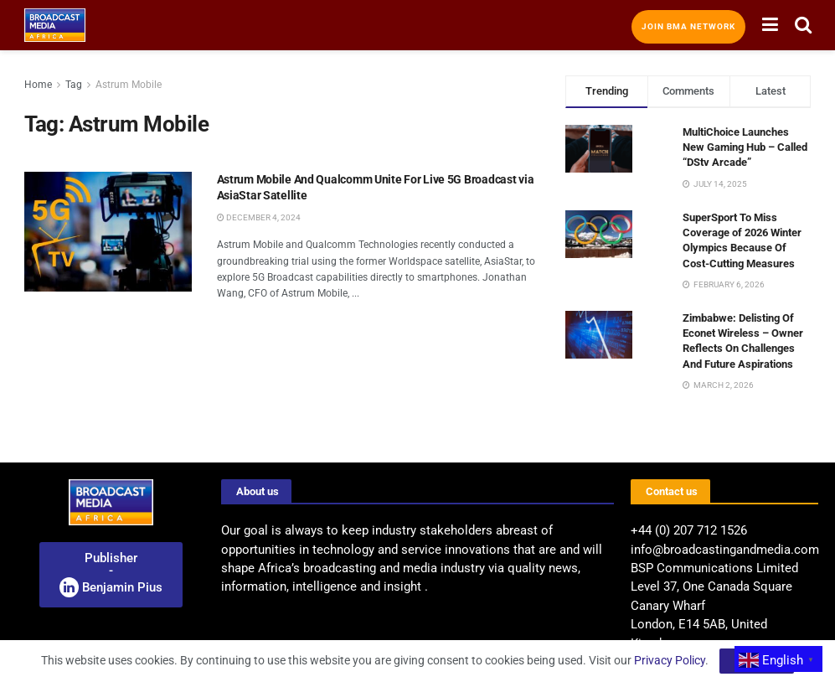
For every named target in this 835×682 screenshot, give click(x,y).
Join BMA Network (688, 26)
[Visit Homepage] (55, 25)
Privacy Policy (669, 660)
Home (38, 84)
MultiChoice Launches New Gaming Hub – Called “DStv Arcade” (745, 147)
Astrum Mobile (128, 84)
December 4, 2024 (259, 217)
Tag (73, 84)
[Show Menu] (770, 25)
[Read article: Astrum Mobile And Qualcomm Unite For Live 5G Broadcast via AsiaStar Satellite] (108, 232)
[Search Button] (803, 25)
